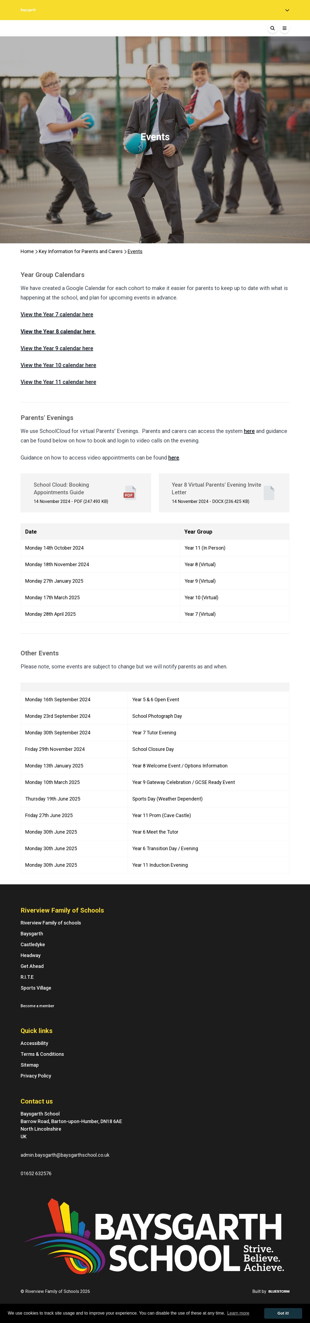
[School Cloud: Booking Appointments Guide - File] (86, 492)
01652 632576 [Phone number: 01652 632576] (36, 1173)
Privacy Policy (36, 1076)
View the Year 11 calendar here (58, 382)
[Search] (272, 28)
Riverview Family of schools (51, 923)
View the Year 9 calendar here (57, 348)
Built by (270, 1291)
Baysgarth (32, 933)
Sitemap (30, 1065)
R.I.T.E (27, 977)
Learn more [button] (238, 1313)
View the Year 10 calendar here (58, 365)
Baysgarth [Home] (28, 10)
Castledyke (33, 944)
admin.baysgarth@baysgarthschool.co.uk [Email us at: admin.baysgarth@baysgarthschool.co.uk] (65, 1155)
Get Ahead (32, 966)
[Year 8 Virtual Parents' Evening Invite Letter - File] (224, 492)
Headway (31, 955)
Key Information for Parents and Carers (81, 251)
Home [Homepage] (28, 251)
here (249, 431)
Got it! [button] (283, 1313)
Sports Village (36, 988)
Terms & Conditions (42, 1054)
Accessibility (34, 1043)
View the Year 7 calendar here (57, 314)
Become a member (37, 1006)
